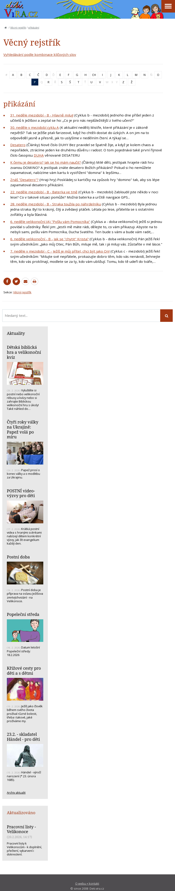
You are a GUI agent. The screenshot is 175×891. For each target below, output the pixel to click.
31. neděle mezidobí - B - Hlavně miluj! (41, 115)
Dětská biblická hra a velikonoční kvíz (24, 352)
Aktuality (16, 333)
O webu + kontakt (87, 883)
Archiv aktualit (16, 792)
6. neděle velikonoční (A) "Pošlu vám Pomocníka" (50, 221)
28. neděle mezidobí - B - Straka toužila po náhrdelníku (55, 204)
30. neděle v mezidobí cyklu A (34, 127)
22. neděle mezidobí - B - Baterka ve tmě (43, 192)
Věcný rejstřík (18, 27)
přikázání (33, 27)
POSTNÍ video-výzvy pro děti (21, 493)
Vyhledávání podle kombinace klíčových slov (39, 54)
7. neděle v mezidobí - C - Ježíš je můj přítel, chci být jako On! (60, 251)
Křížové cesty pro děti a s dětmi (24, 670)
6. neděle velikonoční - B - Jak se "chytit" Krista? (49, 239)
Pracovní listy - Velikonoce (21, 829)
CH (94, 75)
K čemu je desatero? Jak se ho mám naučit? (45, 162)
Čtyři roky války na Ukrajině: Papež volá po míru (22, 429)
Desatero (18, 144)
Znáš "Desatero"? (24, 179)
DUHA (39, 155)
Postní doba (18, 557)
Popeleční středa (23, 614)
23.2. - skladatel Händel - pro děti (23, 736)
